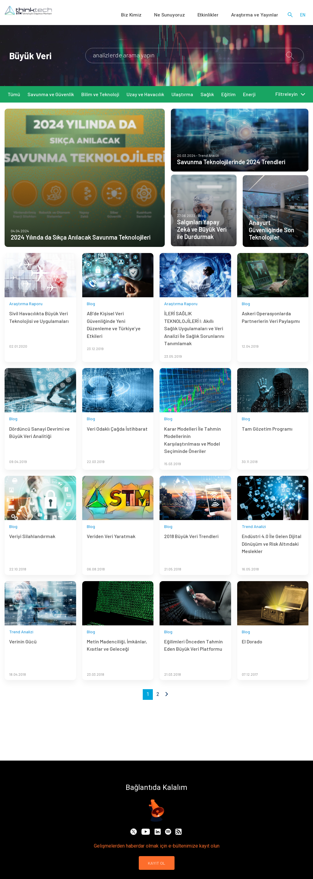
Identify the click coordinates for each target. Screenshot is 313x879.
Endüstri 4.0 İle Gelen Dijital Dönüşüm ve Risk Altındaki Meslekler (271, 552)
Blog (91, 311)
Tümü (14, 94)
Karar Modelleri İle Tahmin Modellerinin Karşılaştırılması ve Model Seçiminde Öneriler (192, 448)
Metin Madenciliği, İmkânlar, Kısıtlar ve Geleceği (117, 653)
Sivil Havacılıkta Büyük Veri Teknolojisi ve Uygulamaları (39, 325)
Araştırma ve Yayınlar (259, 15)
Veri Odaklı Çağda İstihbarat (117, 437)
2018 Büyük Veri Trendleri (191, 545)
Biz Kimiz (152, 15)
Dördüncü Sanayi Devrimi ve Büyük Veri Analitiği (39, 440)
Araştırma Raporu (25, 311)
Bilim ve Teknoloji (100, 94)
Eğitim (228, 94)
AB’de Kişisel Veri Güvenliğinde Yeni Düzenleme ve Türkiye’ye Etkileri (114, 333)
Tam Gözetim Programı (267, 437)
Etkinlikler (218, 15)
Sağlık (207, 94)
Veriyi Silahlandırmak (32, 545)
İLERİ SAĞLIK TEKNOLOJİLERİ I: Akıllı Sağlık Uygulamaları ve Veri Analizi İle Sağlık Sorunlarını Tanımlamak (194, 337)
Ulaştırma (182, 94)
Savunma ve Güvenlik (51, 94)
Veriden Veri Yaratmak (111, 545)
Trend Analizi (254, 534)
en (302, 15)
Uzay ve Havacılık (145, 94)
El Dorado (252, 650)
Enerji (249, 94)
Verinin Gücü (23, 650)
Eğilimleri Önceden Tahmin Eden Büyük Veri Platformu (193, 653)
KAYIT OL (156, 863)
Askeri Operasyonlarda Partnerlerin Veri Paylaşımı (271, 325)
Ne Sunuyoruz (185, 15)
